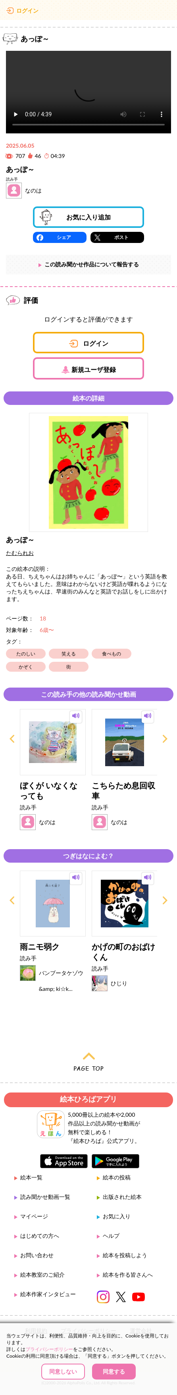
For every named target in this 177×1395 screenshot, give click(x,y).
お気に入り (117, 1216)
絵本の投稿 (117, 1177)
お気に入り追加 (88, 217)
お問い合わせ (37, 1255)
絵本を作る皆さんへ (128, 1274)
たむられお (20, 552)
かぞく (26, 667)
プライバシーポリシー (49, 1349)
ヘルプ (111, 1235)
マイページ (34, 1216)
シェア (64, 237)
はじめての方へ (39, 1235)
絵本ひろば (88, 12)
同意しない (63, 1371)
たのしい (25, 654)
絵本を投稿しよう (125, 1255)
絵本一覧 (31, 1177)
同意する (114, 1371)
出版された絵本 (122, 1196)
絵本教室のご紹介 (42, 1274)
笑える (69, 654)
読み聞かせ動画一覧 (45, 1196)
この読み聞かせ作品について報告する (91, 264)
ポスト (121, 237)
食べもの (111, 654)
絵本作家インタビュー (48, 1294)
